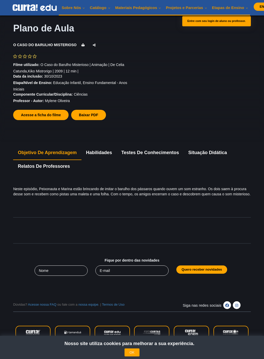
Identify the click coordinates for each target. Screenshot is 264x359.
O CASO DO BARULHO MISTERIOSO (45, 45)
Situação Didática (207, 152)
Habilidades (99, 152)
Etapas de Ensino (230, 7)
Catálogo (100, 7)
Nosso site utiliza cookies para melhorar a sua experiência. (132, 343)
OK (132, 352)
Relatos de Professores (44, 166)
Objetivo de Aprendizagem (47, 152)
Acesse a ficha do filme (41, 115)
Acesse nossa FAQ (42, 304)
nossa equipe (88, 304)
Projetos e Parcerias (186, 7)
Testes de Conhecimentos (150, 152)
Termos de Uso (113, 304)
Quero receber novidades (202, 269)
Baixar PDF (88, 115)
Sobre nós (73, 7)
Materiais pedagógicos (138, 7)
